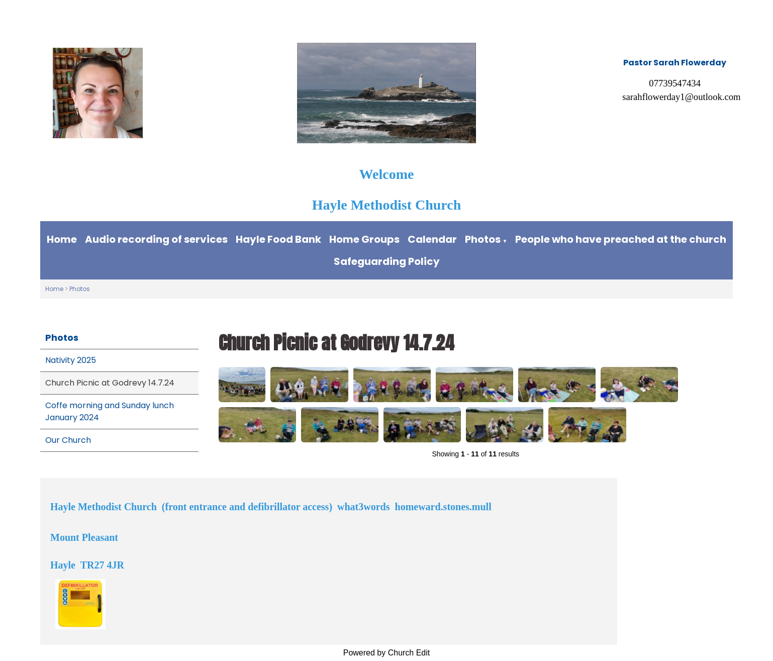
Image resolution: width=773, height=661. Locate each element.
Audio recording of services (156, 239)
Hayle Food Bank (278, 239)
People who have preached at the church (620, 239)
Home (62, 239)
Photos (483, 239)
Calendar (432, 239)
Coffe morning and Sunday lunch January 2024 (109, 411)
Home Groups (364, 239)
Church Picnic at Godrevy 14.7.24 (109, 383)
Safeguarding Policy (387, 261)
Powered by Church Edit (386, 652)
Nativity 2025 (70, 360)
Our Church (68, 440)
